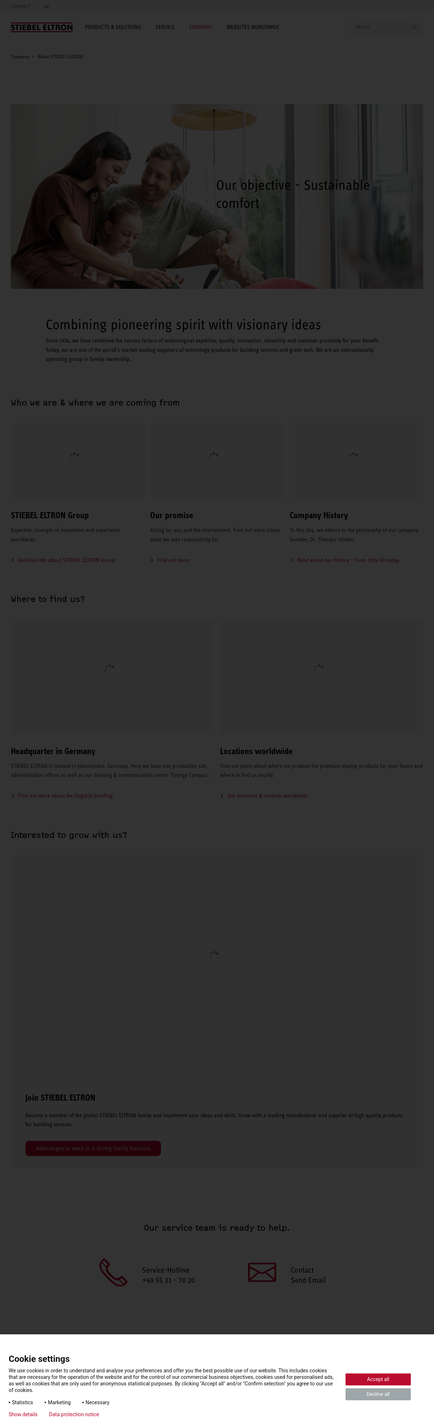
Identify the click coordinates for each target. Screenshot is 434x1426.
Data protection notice (74, 1414)
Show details (23, 1414)
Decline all (378, 1394)
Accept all (378, 1379)
